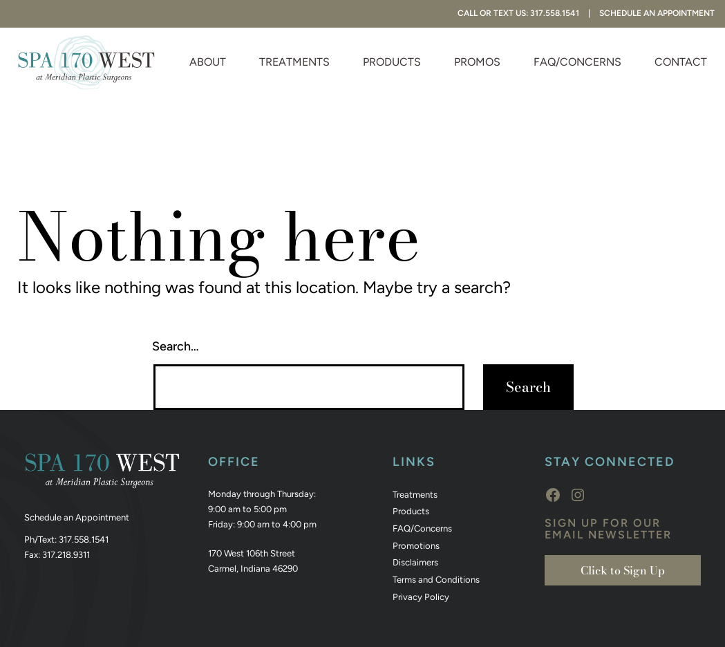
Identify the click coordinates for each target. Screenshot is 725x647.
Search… (175, 346)
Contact (681, 61)
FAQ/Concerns (577, 61)
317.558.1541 (84, 539)
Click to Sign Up (623, 570)
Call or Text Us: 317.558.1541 (518, 13)
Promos (477, 61)
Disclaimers (415, 562)
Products (392, 61)
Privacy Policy (421, 597)
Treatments (294, 61)
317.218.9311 (66, 555)
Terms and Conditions (436, 579)
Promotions (416, 546)
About (207, 61)
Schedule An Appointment (657, 13)
